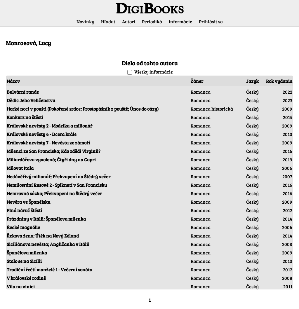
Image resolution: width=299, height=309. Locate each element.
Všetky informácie (153, 72)
